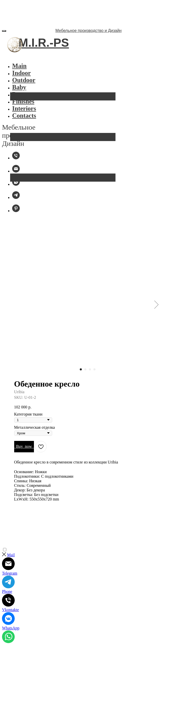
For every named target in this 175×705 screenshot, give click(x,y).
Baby (19, 87)
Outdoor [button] (23, 80)
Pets (17, 94)
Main (19, 65)
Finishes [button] (23, 101)
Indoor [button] (21, 73)
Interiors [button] (24, 108)
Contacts (24, 115)
